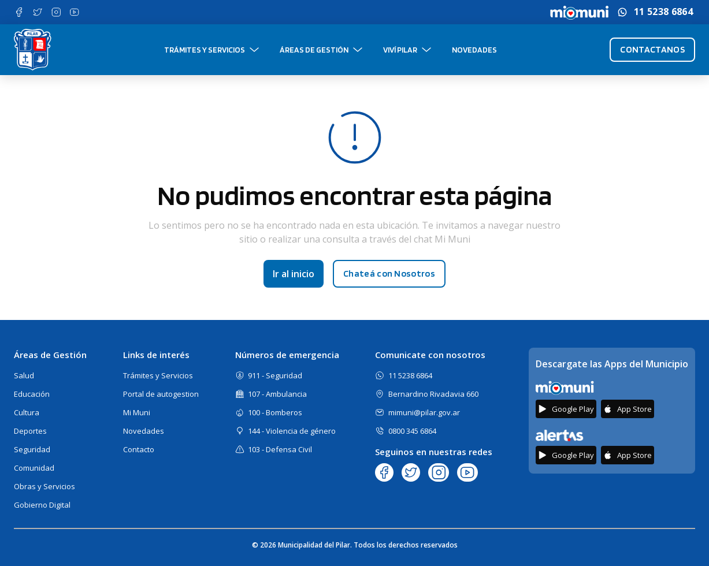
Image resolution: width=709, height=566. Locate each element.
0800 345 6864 (412, 431)
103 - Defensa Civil (280, 449)
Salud (24, 375)
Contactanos (652, 49)
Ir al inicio (293, 273)
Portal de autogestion (161, 394)
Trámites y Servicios (204, 49)
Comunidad (34, 468)
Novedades (474, 49)
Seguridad (32, 449)
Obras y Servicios (44, 486)
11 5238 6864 (663, 12)
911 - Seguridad (275, 375)
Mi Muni (136, 412)
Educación (32, 394)
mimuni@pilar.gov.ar (424, 412)
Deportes (30, 431)
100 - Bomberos (275, 412)
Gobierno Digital (42, 505)
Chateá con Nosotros (389, 273)
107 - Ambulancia (277, 394)
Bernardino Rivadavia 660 (433, 394)
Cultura (26, 412)
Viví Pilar (400, 49)
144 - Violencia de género (292, 431)
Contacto (138, 449)
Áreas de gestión (314, 49)
